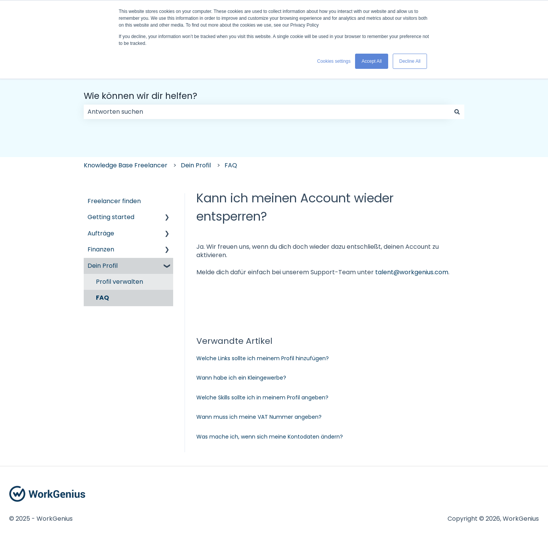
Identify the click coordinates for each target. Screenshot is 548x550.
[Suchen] (457, 112)
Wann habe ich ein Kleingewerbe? (241, 378)
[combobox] (267, 112)
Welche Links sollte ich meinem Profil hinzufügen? (262, 358)
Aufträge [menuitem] (101, 233)
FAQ (231, 165)
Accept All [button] (372, 61)
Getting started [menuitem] (111, 217)
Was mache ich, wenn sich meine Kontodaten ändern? (269, 436)
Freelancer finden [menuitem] (114, 201)
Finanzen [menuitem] (101, 249)
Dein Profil (196, 165)
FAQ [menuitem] (102, 297)
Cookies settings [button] (333, 61)
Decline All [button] (410, 61)
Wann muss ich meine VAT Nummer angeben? (259, 417)
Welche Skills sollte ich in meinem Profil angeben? (262, 397)
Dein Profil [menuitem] (103, 265)
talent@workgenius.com (411, 272)
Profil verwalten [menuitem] (119, 281)
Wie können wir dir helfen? (140, 96)
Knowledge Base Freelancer (125, 165)
